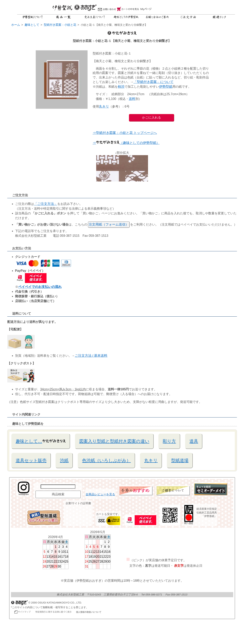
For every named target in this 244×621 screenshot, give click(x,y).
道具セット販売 (31, 460)
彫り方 (169, 441)
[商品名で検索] (58, 487)
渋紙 (64, 460)
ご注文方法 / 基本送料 (91, 355)
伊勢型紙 (165, 86)
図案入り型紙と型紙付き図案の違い (114, 441)
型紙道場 (179, 460)
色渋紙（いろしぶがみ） (106, 460)
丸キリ (104, 106)
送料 (132, 99)
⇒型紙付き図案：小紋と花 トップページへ (125, 133)
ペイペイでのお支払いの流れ (40, 287)
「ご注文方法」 (45, 204)
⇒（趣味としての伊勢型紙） (126, 143)
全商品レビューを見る (100, 494)
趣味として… (41, 441)
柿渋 (121, 86)
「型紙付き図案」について (153, 82)
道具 (193, 441)
